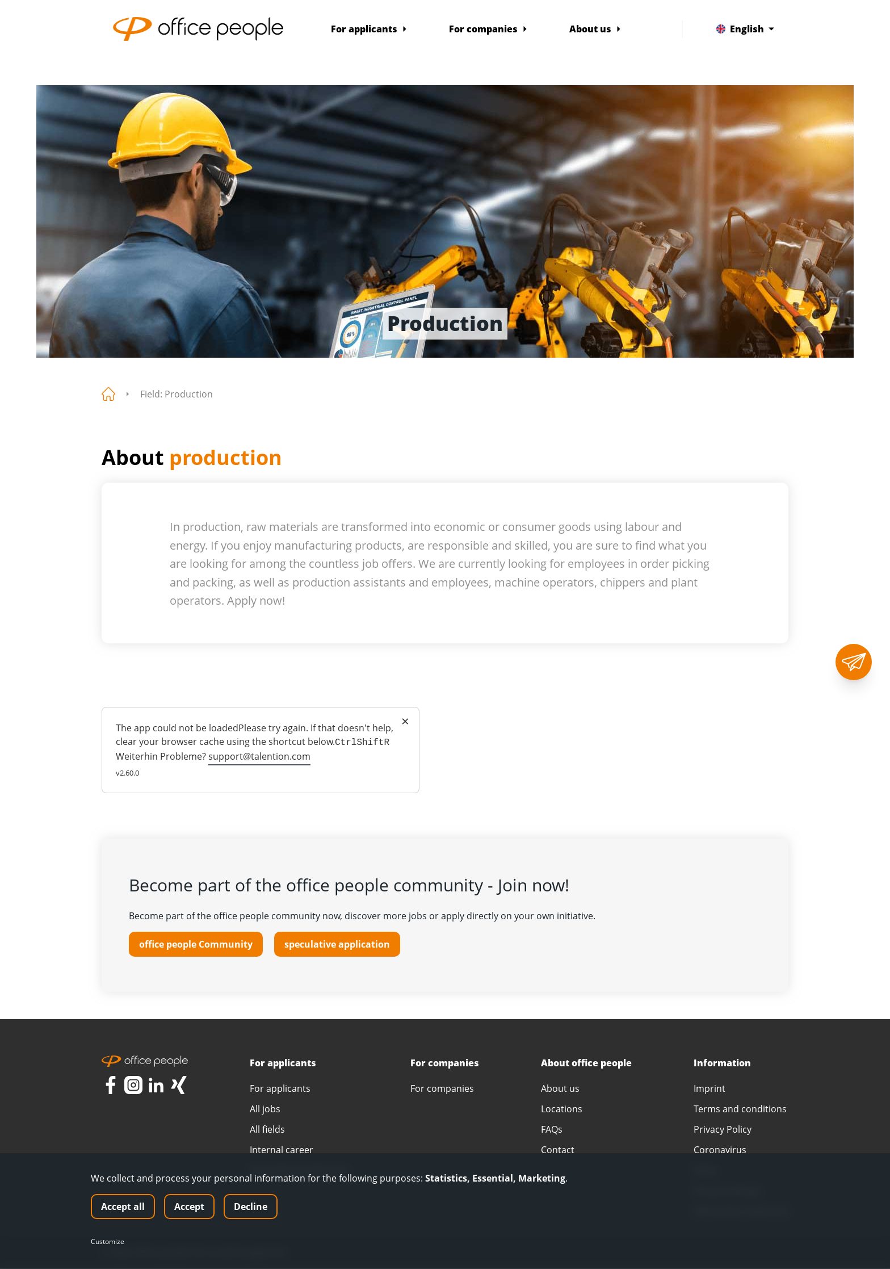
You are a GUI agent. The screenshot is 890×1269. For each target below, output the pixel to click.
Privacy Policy (723, 1130)
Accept (189, 1206)
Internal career (281, 1151)
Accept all (123, 1206)
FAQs (551, 1130)
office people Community (196, 944)
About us (595, 29)
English (745, 29)
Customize (107, 1241)
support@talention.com (259, 756)
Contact (557, 1151)
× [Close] (405, 721)
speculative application (337, 944)
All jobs (265, 1110)
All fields (267, 1130)
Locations (561, 1110)
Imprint (709, 1089)
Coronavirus (720, 1151)
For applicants (369, 29)
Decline (250, 1206)
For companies (488, 29)
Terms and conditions (740, 1110)
